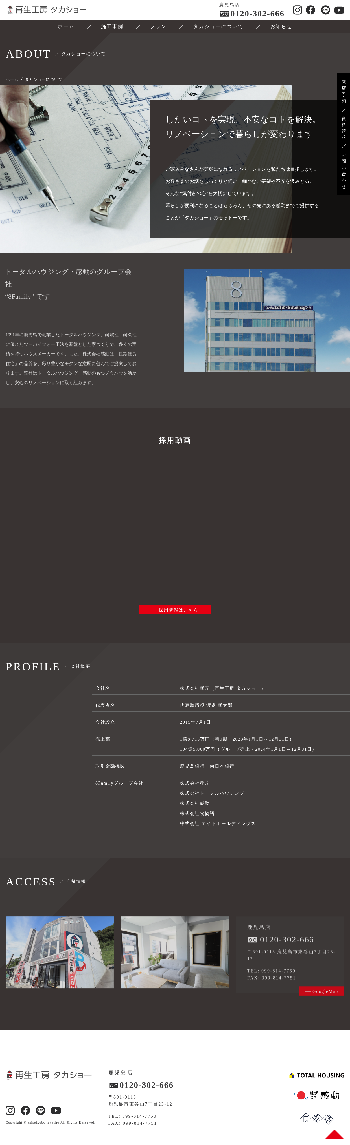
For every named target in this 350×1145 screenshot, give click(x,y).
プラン (158, 26)
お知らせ (281, 26)
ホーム (66, 26)
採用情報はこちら (178, 610)
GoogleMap (325, 999)
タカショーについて (218, 26)
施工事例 (112, 26)
